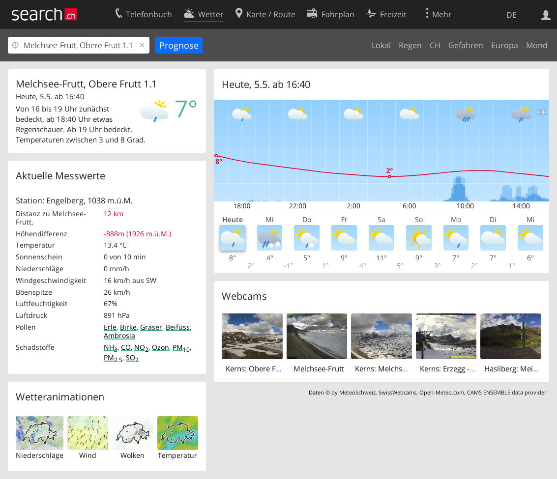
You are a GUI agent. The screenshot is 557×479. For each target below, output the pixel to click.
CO (126, 347)
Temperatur (177, 455)
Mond (537, 45)
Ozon (160, 347)
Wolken (132, 455)
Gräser (151, 327)
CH (435, 45)
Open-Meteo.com (441, 392)
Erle (110, 327)
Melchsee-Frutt (318, 368)
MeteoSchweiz (357, 392)
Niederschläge (39, 455)
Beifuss (178, 327)
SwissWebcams (397, 392)
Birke (128, 327)
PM (181, 347)
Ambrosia (119, 335)
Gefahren (465, 45)
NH (110, 347)
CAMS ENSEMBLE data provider (506, 392)
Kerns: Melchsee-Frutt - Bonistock (412, 368)
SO (132, 357)
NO (141, 347)
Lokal (381, 45)
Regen (410, 45)
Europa (504, 45)
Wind (87, 455)
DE (511, 14)
